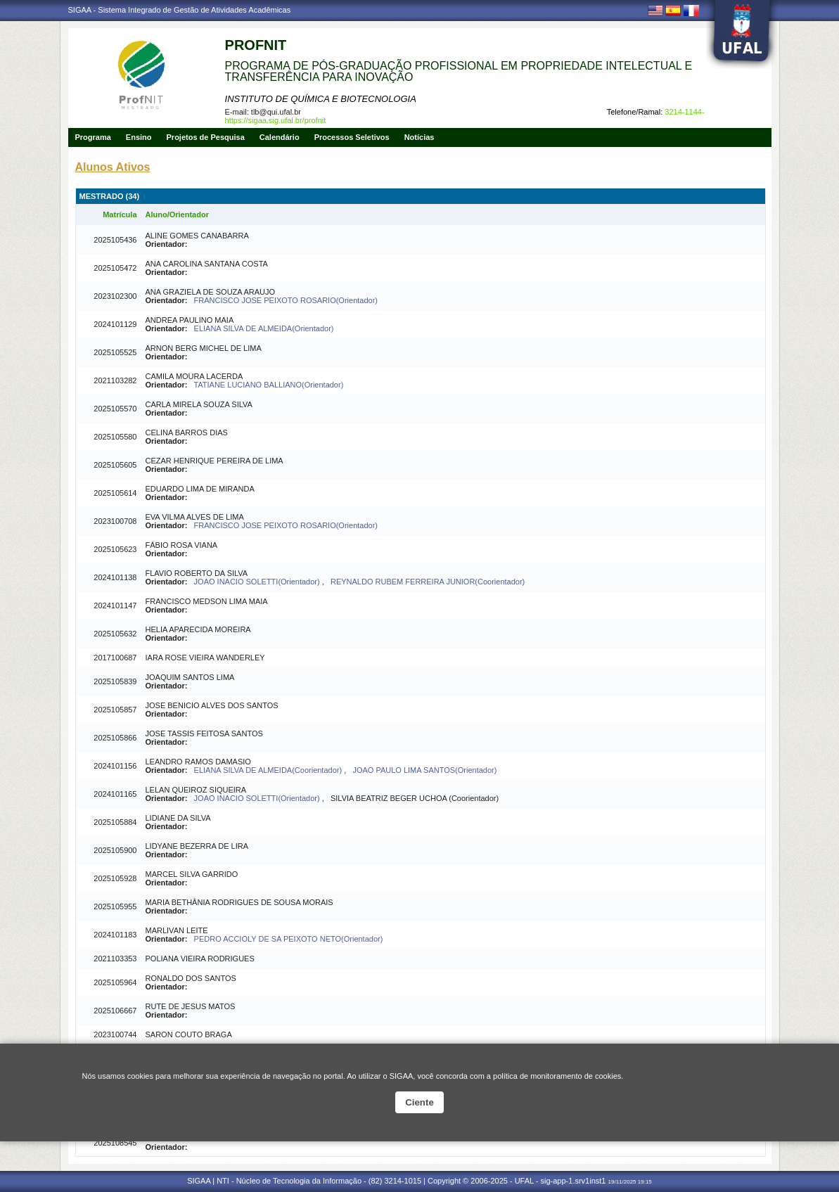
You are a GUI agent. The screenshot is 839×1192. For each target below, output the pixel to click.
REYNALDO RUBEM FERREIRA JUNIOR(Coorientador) (428, 581)
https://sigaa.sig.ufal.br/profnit (275, 120)
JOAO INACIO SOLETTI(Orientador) (258, 581)
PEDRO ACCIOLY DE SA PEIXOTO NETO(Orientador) (288, 939)
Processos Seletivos (352, 137)
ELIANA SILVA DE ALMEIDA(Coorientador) (269, 770)
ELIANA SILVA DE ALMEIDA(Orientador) (264, 328)
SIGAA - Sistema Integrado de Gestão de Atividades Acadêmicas (179, 10)
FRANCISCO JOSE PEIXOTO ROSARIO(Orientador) (286, 300)
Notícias (419, 137)
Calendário (280, 137)
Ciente (419, 1102)
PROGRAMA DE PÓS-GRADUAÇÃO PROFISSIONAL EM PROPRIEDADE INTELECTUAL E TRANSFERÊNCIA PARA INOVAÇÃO (459, 71)
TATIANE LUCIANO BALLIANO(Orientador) (268, 384)
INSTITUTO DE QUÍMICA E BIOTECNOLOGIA (320, 99)
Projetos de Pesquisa (206, 137)
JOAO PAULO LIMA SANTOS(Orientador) (424, 770)
